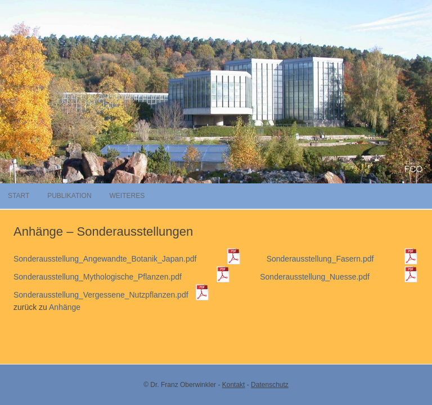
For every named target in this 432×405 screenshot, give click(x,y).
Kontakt (233, 385)
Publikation (69, 196)
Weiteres (127, 196)
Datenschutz (270, 385)
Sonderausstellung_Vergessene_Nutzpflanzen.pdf (112, 294)
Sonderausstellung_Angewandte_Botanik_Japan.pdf (127, 258)
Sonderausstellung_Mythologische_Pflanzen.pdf (122, 276)
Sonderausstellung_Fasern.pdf (342, 258)
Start (18, 196)
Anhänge (64, 307)
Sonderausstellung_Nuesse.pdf (339, 276)
